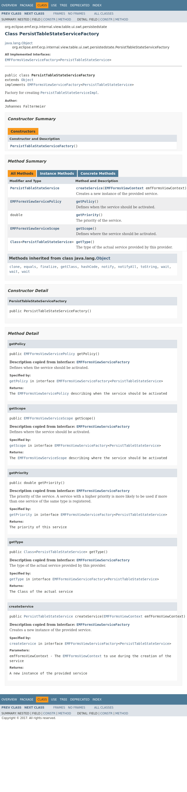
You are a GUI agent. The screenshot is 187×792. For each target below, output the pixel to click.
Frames (59, 13)
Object (27, 80)
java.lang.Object (19, 43)
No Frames (76, 13)
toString (149, 267)
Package (26, 5)
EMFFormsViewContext (124, 188)
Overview (9, 5)
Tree (63, 5)
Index (97, 5)
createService (89, 188)
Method (64, 19)
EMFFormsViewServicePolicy (35, 201)
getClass (69, 267)
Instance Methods (57, 173)
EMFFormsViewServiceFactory (31, 60)
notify (108, 267)
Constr (49, 19)
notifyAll (127, 267)
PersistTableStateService (84, 60)
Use (54, 5)
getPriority (87, 215)
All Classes (103, 13)
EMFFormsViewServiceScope (34, 228)
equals (30, 267)
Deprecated (80, 5)
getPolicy (85, 201)
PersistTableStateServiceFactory (42, 146)
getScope (84, 228)
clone (14, 267)
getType (83, 242)
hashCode (89, 267)
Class (15, 242)
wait (165, 267)
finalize (48, 267)
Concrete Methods (98, 173)
